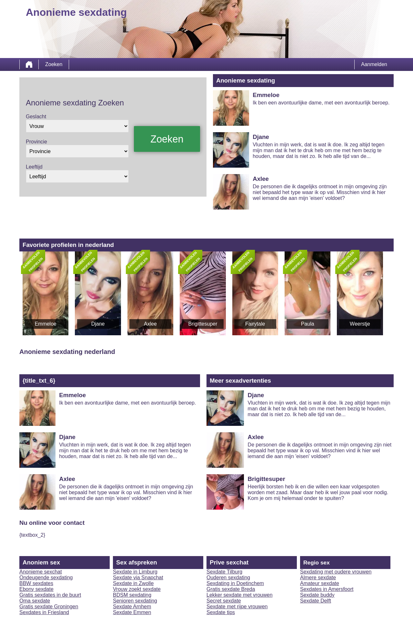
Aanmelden (374, 64)
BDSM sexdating (132, 595)
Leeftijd (34, 167)
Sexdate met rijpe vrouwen (236, 606)
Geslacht (36, 116)
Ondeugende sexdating (46, 577)
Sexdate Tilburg (224, 571)
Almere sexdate (318, 577)
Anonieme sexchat (40, 571)
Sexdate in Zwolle (133, 583)
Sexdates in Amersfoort (326, 589)
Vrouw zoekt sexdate (137, 589)
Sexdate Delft (315, 600)
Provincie (36, 141)
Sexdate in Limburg (135, 571)
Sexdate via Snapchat (138, 577)
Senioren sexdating (135, 600)
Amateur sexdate (319, 583)
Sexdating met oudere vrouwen (335, 571)
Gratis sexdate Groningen (48, 606)
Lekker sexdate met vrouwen (239, 595)
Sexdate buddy (317, 595)
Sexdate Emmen (132, 612)
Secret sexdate (223, 600)
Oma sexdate (34, 600)
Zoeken (53, 64)
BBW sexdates (36, 583)
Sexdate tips (220, 612)
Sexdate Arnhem (132, 606)
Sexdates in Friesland (44, 612)
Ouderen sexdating (228, 577)
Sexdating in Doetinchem (235, 583)
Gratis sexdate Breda (230, 589)
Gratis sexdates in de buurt (50, 595)
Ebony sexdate (36, 589)
